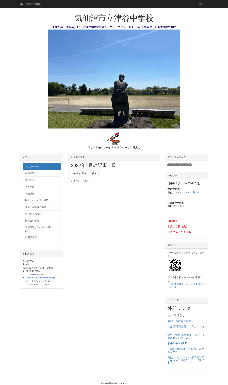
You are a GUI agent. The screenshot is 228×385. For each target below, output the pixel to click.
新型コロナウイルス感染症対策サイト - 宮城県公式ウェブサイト (185, 360)
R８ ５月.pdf (192, 192)
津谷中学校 (33, 4)
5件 (93, 173)
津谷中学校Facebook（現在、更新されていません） (186, 336)
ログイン (203, 4)
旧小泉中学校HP (177, 343)
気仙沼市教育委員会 (179, 321)
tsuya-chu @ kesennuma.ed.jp (40, 277)
